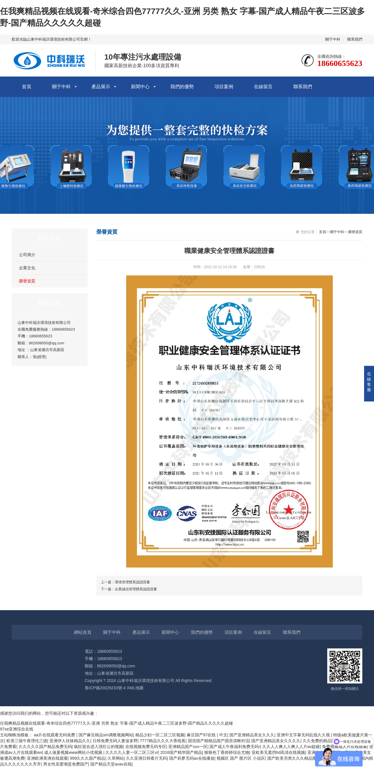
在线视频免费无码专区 (145, 746)
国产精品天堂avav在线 (111, 764)
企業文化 (27, 268)
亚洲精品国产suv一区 (187, 746)
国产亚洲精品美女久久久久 (275, 740)
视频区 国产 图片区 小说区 (241, 758)
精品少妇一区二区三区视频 (159, 735)
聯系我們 (354, 39)
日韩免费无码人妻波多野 (115, 740)
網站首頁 (82, 632)
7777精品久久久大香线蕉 (163, 740)
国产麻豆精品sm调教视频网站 (106, 735)
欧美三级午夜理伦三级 (26, 740)
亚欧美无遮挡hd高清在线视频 (278, 752)
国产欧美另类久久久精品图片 (294, 758)
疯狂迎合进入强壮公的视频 (98, 746)
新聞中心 (140, 86)
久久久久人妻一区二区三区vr (131, 752)
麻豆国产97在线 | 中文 (207, 735)
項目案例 (223, 86)
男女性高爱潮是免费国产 (65, 764)
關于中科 (332, 39)
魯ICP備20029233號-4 (105, 688)
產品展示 (100, 86)
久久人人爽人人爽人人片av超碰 (291, 746)
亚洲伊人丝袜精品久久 (69, 740)
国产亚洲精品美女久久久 (251, 735)
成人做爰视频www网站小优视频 (73, 752)
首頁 (26, 86)
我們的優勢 (182, 86)
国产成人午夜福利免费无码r (234, 746)
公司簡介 (27, 254)
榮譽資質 (27, 281)
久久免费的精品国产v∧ (324, 740)
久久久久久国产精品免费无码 (45, 746)
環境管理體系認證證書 (132, 582)
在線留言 (263, 86)
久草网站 (116, 758)
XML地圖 (135, 688)
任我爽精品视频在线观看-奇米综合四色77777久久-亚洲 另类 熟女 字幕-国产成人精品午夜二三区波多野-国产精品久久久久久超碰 (116, 723)
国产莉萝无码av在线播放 (191, 758)
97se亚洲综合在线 (16, 729)
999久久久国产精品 (87, 758)
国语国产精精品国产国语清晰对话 (218, 740)
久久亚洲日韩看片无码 (146, 758)
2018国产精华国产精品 (181, 752)
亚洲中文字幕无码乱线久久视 (304, 735)
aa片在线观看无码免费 (55, 735)
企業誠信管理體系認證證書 (136, 589)
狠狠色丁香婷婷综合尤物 (226, 752)
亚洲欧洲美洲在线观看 (47, 758)
